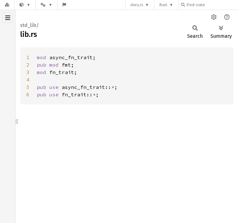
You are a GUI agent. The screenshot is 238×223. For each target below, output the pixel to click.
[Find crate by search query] (212, 5)
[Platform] (46, 5)
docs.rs (136, 4)
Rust (163, 4)
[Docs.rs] (7, 5)
